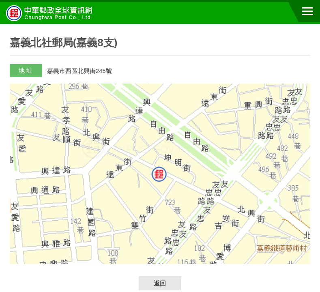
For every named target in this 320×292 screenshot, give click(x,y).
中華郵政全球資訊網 (50, 13)
